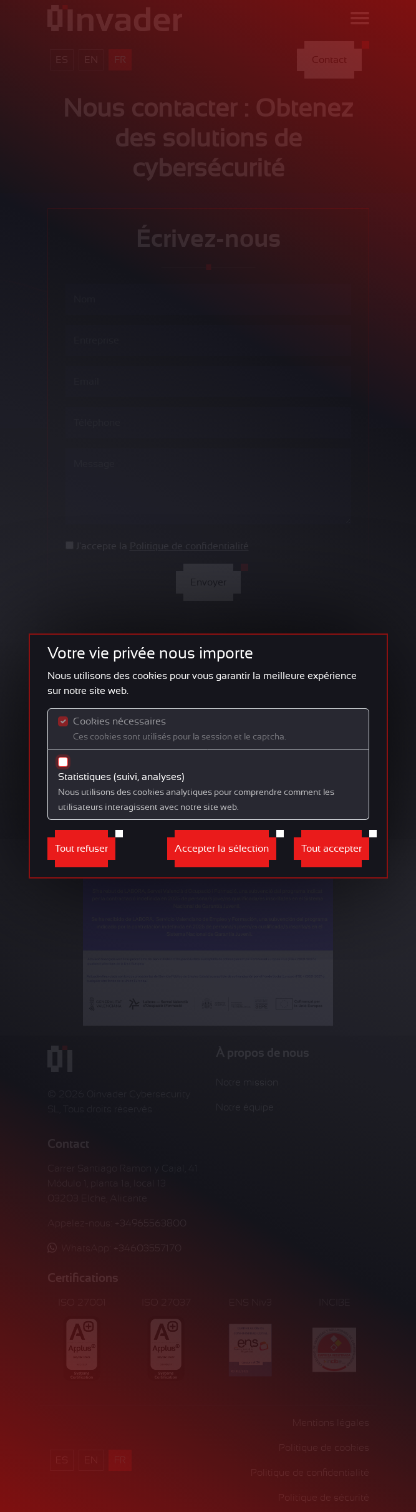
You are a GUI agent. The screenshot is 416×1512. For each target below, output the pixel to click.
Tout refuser (81, 848)
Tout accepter (331, 848)
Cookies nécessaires (179, 728)
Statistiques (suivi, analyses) (196, 791)
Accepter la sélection (222, 848)
